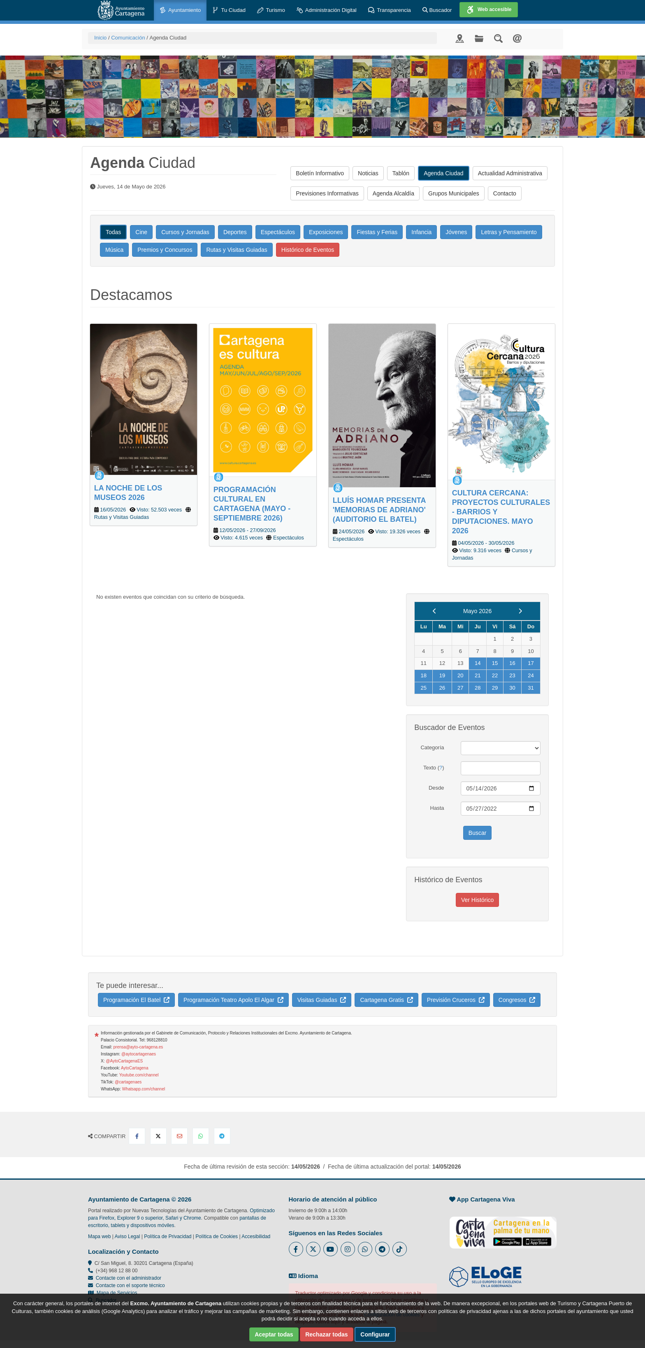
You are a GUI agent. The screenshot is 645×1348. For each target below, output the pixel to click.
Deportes (235, 232)
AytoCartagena (134, 1068)
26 (442, 688)
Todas (113, 232)
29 (495, 688)
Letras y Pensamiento (508, 232)
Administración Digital (327, 10)
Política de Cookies (216, 1236)
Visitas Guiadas (321, 1000)
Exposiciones (326, 232)
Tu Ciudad (229, 10)
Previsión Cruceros (456, 1000)
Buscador (437, 10)
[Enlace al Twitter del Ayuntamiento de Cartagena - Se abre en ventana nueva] (313, 1249)
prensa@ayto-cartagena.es (138, 1047)
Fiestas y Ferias (377, 232)
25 (423, 688)
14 (477, 663)
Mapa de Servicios (112, 1293)
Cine (141, 232)
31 (531, 688)
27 (460, 688)
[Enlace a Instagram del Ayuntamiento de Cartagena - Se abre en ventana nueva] (348, 1249)
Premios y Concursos (164, 249)
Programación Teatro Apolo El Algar (233, 1000)
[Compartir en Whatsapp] (201, 1136)
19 (442, 675)
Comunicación (128, 38)
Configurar (375, 1334)
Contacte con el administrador (128, 1278)
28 (477, 688)
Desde (436, 788)
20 (460, 675)
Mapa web (99, 1236)
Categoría (432, 747)
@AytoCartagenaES (124, 1061)
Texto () (433, 768)
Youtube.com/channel (139, 1075)
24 (531, 675)
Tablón (400, 173)
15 (495, 663)
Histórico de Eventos (307, 249)
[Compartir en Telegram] (222, 1136)
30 (512, 688)
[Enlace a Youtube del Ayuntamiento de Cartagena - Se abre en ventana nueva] (330, 1249)
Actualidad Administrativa (510, 173)
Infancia (421, 232)
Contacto (504, 193)
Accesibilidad (255, 1236)
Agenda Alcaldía (393, 193)
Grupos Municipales (453, 193)
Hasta (437, 808)
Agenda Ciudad (444, 173)
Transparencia (389, 10)
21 (477, 675)
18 (423, 675)
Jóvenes (456, 232)
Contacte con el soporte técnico (130, 1285)
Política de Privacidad (167, 1236)
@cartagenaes (128, 1082)
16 (512, 663)
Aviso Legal (127, 1236)
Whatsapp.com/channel (143, 1089)
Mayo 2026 (477, 611)
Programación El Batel (136, 1000)
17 (531, 663)
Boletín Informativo (320, 173)
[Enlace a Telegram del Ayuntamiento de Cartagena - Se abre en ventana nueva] (382, 1249)
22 (495, 675)
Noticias (368, 173)
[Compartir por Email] (179, 1136)
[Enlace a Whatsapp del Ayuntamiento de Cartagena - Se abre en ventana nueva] (365, 1249)
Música (114, 249)
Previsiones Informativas (327, 193)
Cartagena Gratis (386, 1000)
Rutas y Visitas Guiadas (236, 249)
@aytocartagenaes (138, 1054)
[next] (520, 611)
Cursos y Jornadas (185, 232)
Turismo (271, 10)
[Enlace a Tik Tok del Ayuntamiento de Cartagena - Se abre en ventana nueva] (399, 1249)
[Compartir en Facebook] (137, 1136)
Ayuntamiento (180, 10)
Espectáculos (278, 232)
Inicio (100, 38)
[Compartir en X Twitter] (158, 1136)
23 (512, 675)
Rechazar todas (326, 1334)
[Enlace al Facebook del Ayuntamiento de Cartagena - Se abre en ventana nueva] (296, 1249)
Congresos (517, 1000)
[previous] (434, 611)
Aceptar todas (274, 1334)
